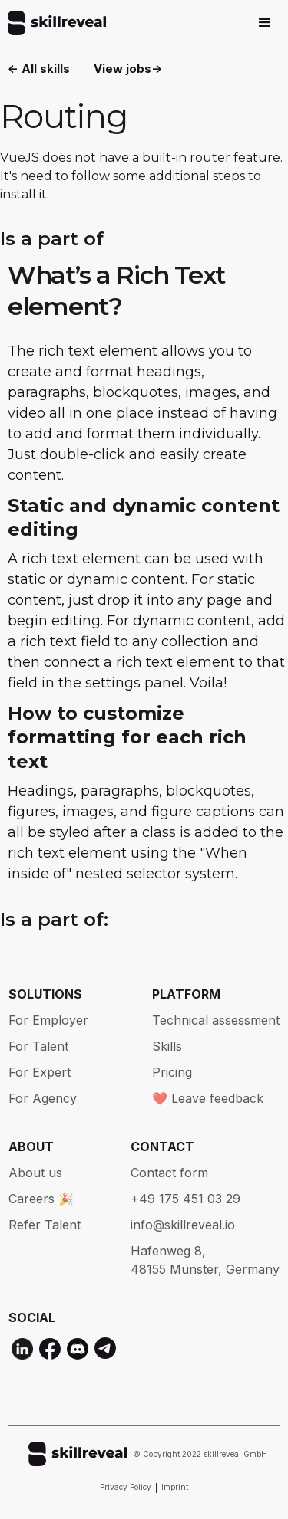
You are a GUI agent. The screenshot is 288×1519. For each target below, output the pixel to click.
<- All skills (39, 68)
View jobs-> (128, 68)
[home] (53, 23)
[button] (265, 23)
